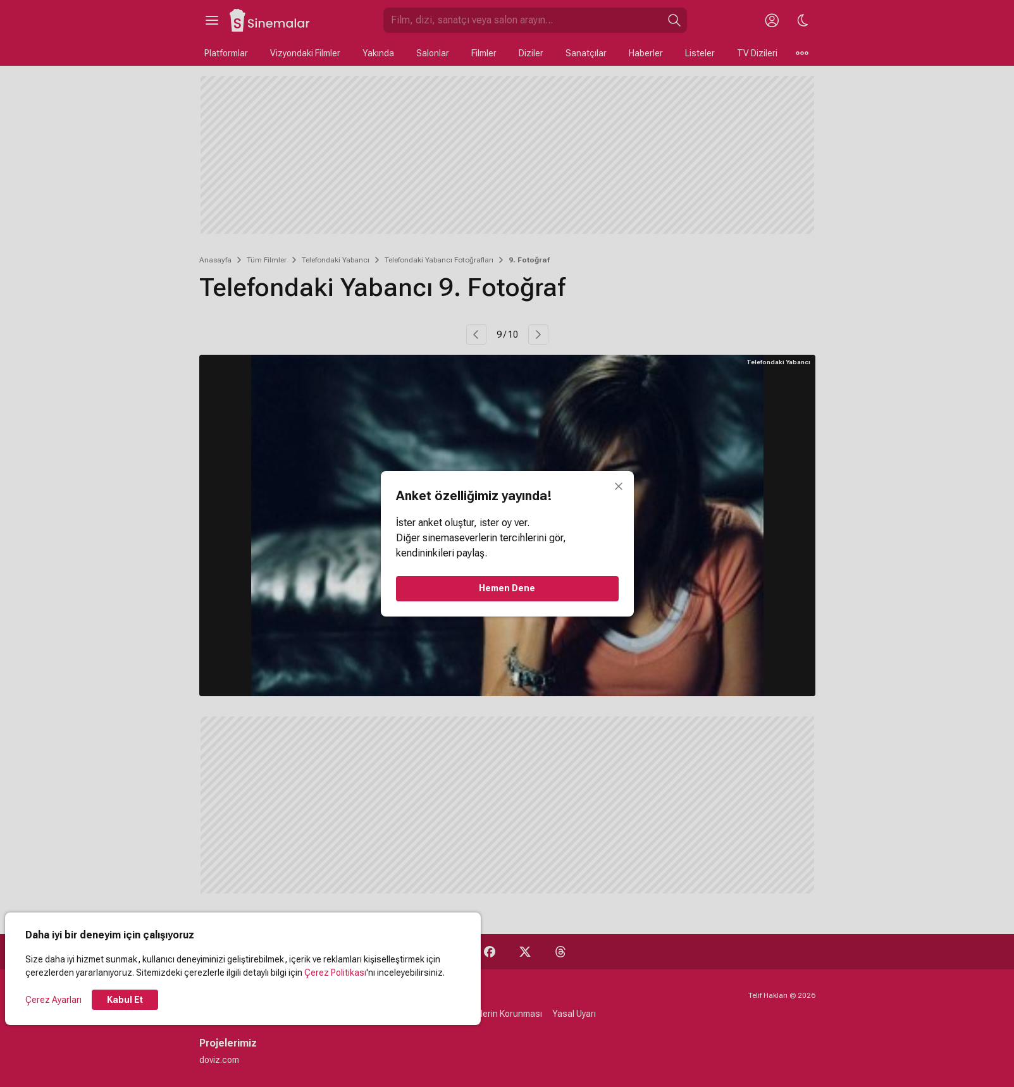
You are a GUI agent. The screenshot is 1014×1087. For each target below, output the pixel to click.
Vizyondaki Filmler (305, 53)
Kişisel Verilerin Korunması (490, 1014)
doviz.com (219, 1060)
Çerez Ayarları (53, 1000)
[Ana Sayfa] (270, 20)
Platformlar (226, 53)
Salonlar (432, 53)
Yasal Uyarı (574, 1014)
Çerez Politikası (335, 972)
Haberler (646, 53)
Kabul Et (125, 1000)
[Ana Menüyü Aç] (212, 20)
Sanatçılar (586, 53)
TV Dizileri (757, 53)
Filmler (484, 53)
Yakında (378, 53)
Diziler (531, 53)
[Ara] (674, 20)
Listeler (700, 53)
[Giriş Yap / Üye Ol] (772, 20)
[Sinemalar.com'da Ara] (522, 20)
